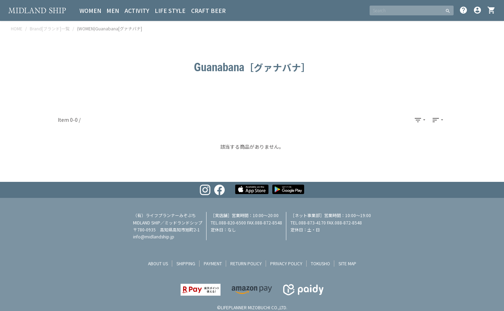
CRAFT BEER (208, 10)
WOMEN (90, 10)
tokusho (320, 263)
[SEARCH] (406, 10)
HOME (16, 28)
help (463, 10)
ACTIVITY (137, 10)
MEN (113, 10)
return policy (246, 263)
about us (158, 263)
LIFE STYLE (170, 10)
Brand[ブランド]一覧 (50, 28)
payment (213, 263)
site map (347, 263)
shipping (185, 263)
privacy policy (286, 263)
